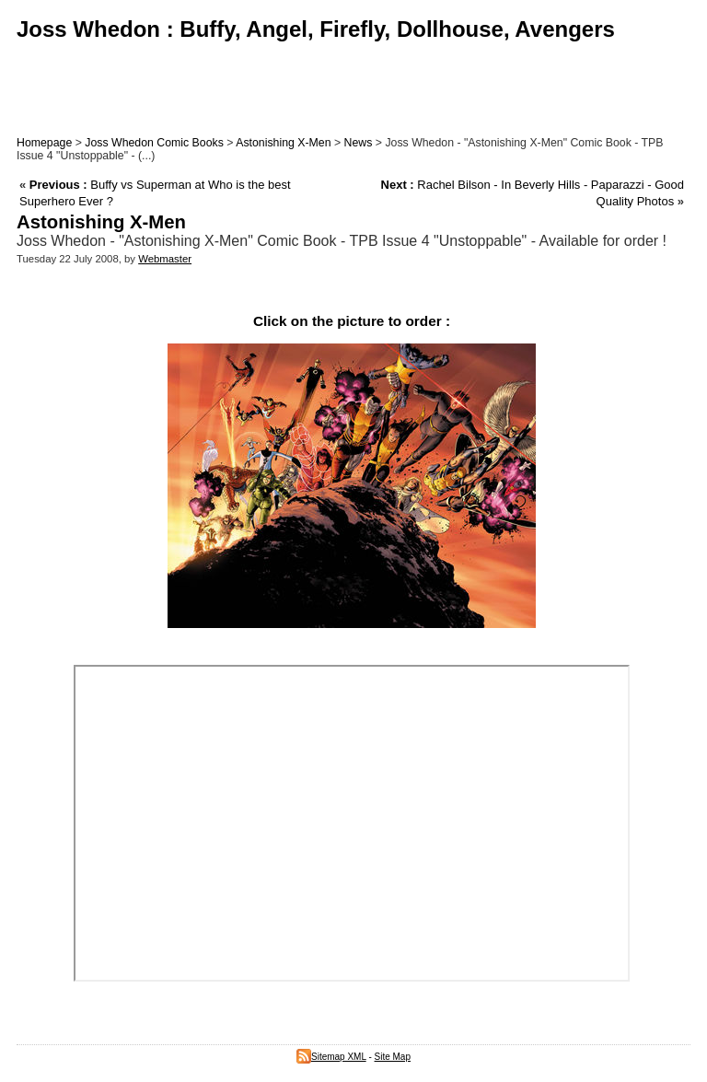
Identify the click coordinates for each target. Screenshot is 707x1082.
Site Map (393, 1057)
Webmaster (164, 258)
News (358, 142)
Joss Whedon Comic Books (154, 142)
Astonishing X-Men (283, 142)
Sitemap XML (331, 1057)
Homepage (44, 142)
